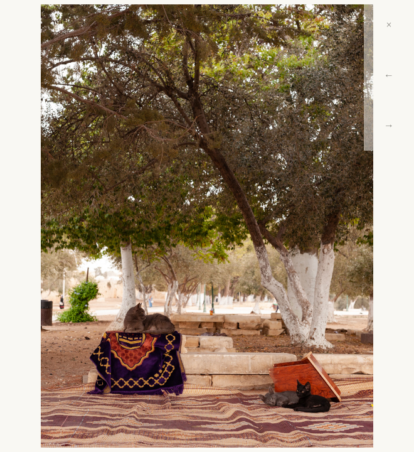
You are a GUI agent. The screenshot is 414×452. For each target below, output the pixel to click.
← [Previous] (389, 75)
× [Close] (388, 24)
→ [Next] (389, 125)
